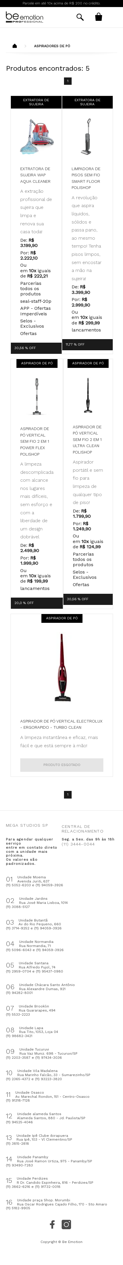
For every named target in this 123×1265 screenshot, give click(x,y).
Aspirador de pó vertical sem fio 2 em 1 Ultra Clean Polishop (87, 439)
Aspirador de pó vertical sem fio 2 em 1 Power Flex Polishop (34, 441)
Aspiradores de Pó (52, 46)
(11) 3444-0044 (78, 844)
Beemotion (14, 46)
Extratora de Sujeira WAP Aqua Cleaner (35, 175)
